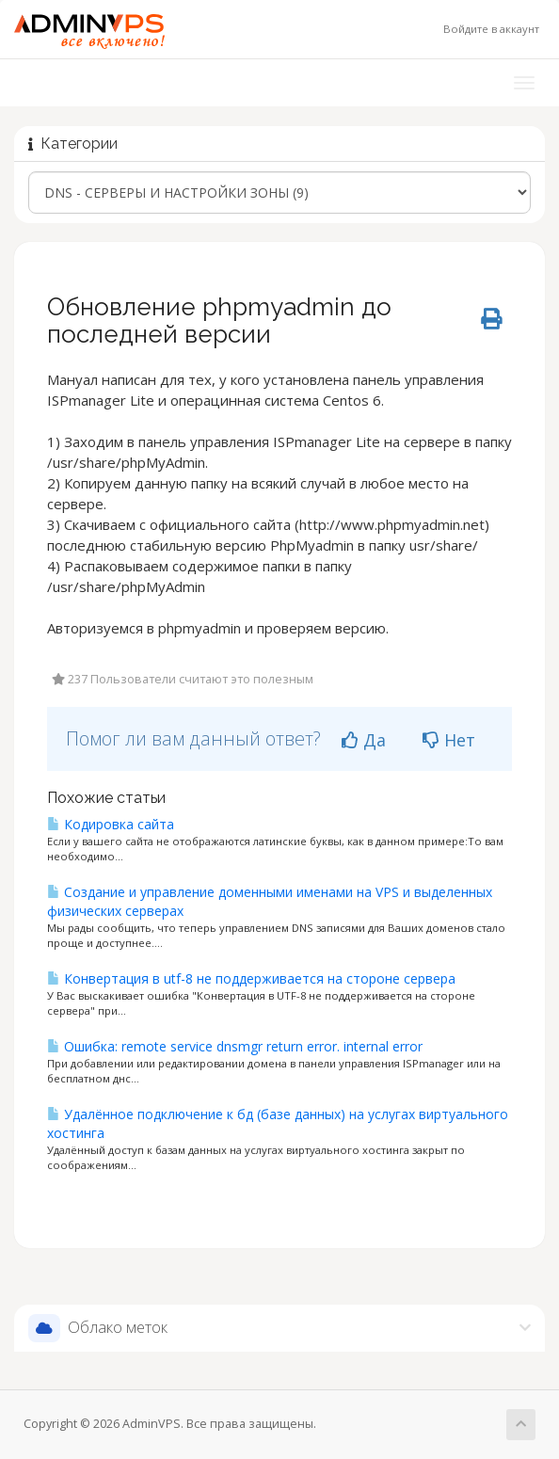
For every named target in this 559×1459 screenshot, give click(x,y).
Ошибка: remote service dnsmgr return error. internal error (235, 1046)
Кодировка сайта (110, 824)
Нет (449, 740)
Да (364, 740)
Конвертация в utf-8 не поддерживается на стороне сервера (251, 978)
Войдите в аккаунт (491, 29)
